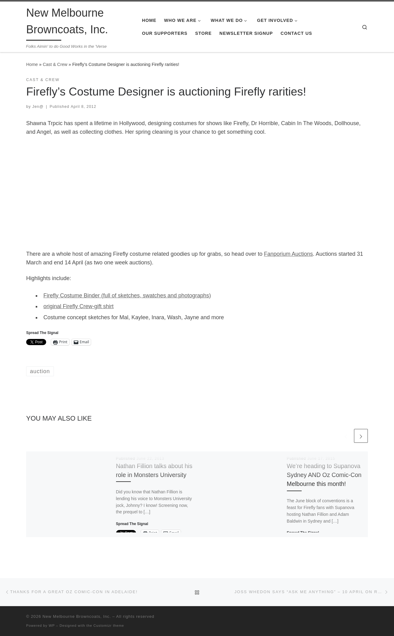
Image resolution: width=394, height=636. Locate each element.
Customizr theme (109, 625)
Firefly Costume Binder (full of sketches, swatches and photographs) (127, 295)
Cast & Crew (55, 64)
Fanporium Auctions (288, 254)
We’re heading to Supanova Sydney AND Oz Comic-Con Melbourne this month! (324, 475)
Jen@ (38, 106)
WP (52, 625)
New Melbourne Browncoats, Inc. (76, 616)
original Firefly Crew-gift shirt (78, 306)
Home (32, 64)
